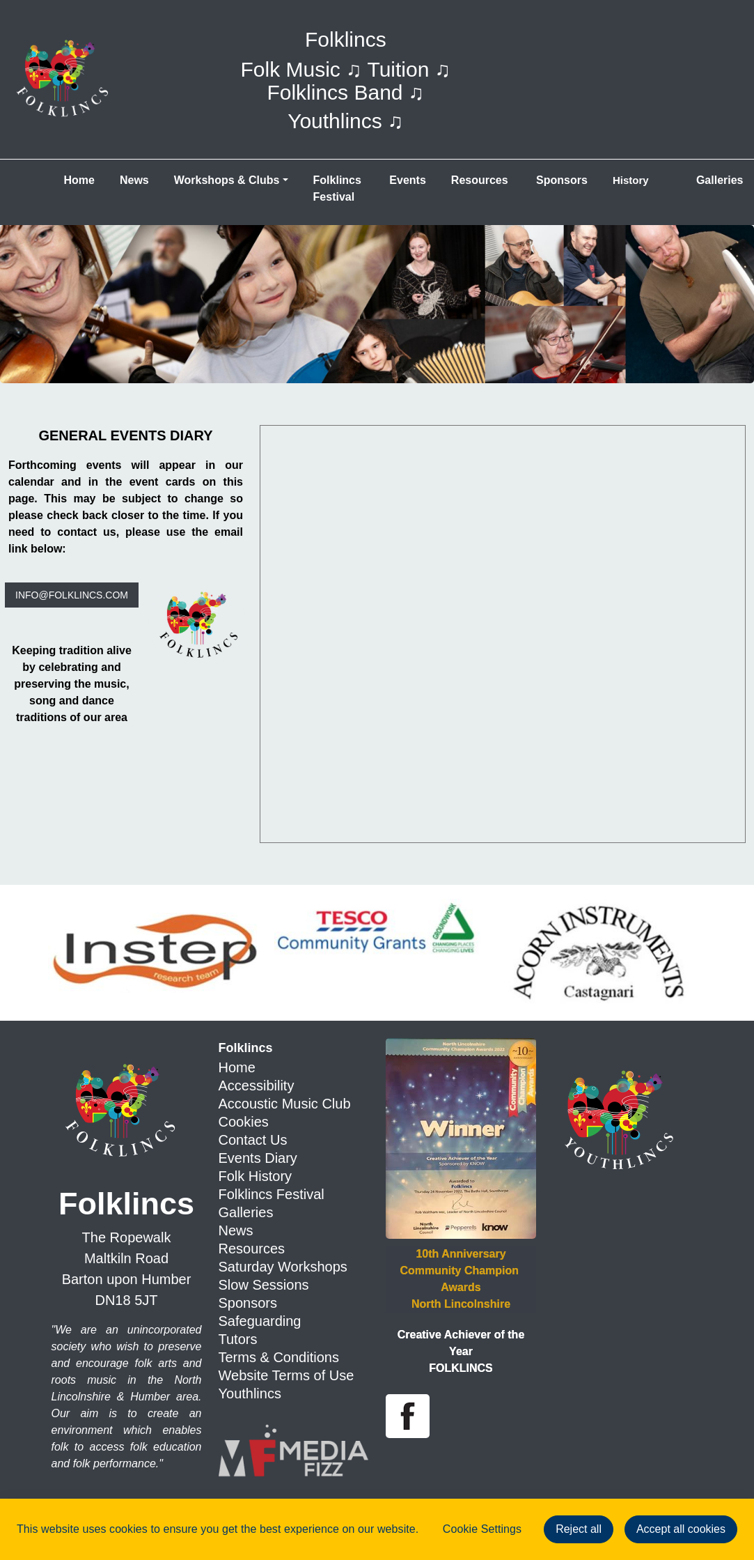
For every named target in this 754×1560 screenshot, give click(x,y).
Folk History (255, 1176)
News (134, 180)
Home (79, 180)
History (631, 180)
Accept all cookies (680, 1529)
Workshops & (227, 180)
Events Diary (258, 1158)
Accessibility (256, 1085)
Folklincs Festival (339, 188)
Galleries (246, 1212)
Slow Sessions (264, 1284)
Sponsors (560, 180)
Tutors (238, 1339)
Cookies (244, 1121)
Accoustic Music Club (285, 1103)
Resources (479, 180)
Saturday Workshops (283, 1266)
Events (407, 180)
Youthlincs (250, 1393)
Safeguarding (260, 1321)
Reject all (579, 1529)
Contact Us (253, 1140)
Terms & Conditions (279, 1357)
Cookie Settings (482, 1529)
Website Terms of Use (286, 1375)
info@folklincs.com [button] (71, 595)
